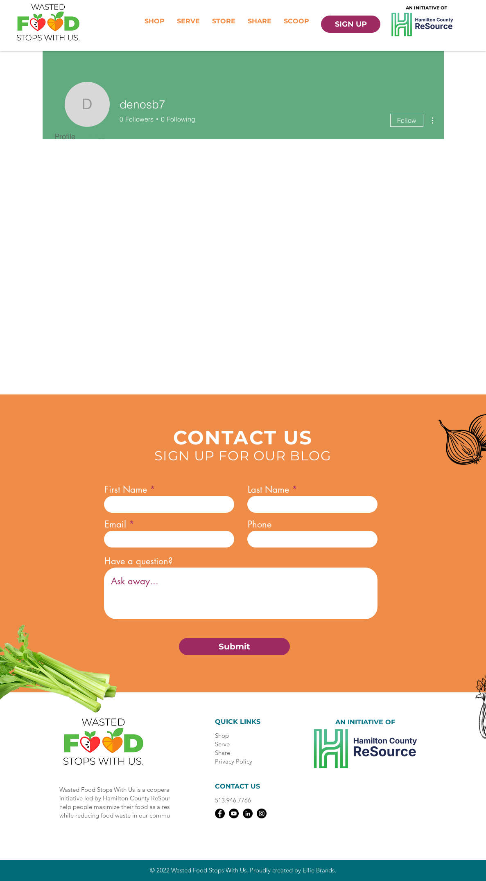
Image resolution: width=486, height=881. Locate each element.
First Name (125, 489)
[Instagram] (262, 813)
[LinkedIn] (248, 813)
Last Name (268, 489)
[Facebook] (220, 813)
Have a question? (138, 561)
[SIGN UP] (350, 24)
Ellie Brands (319, 870)
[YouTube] (234, 813)
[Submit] (234, 646)
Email (115, 524)
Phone (259, 524)
